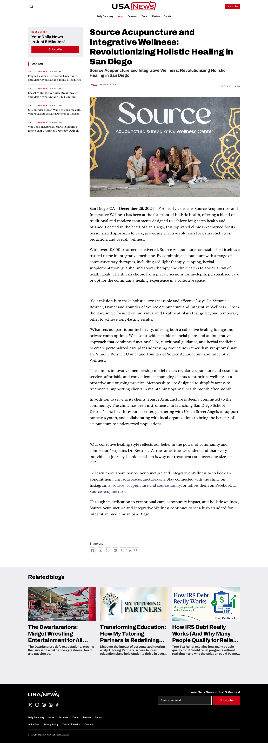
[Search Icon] (31, 6)
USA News (109, 84)
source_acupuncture (130, 485)
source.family (168, 485)
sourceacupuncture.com (143, 479)
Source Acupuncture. (108, 492)
